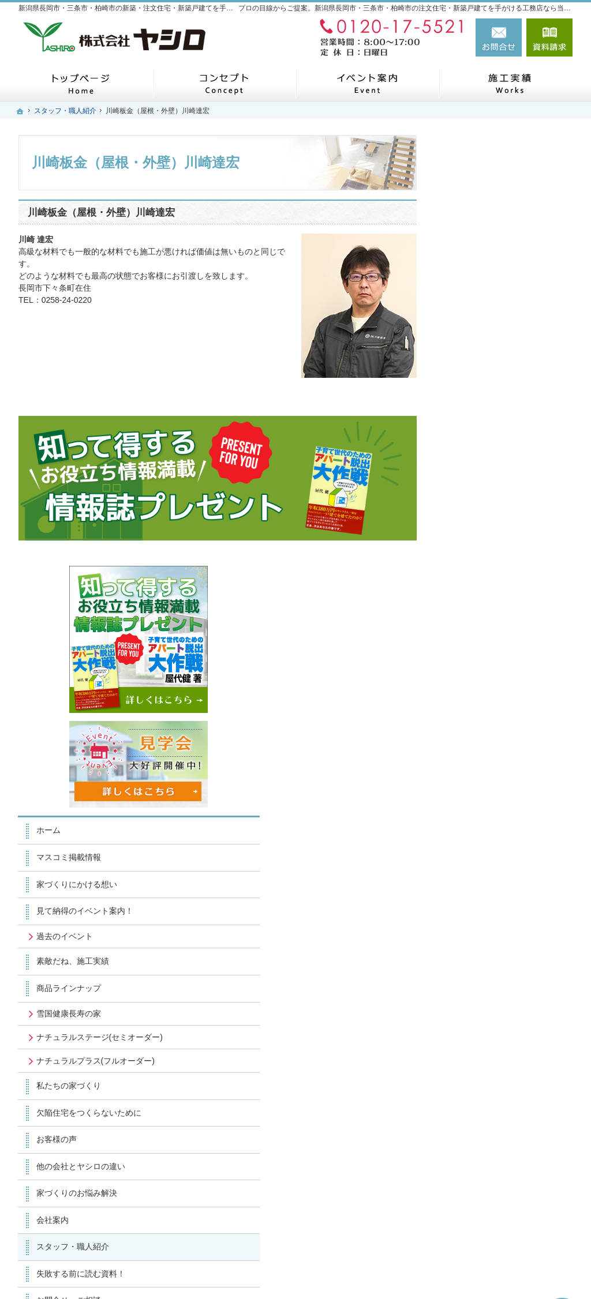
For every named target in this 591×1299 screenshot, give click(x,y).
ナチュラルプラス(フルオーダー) (502, 645)
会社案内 (468, 808)
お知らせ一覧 (476, 916)
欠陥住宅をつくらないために (505, 701)
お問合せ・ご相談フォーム (503, 1217)
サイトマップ (476, 969)
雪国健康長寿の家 (484, 582)
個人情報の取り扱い (488, 943)
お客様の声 (472, 728)
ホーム (464, 399)
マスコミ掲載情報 (484, 426)
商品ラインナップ (484, 557)
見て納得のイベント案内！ (500, 480)
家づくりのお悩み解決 (492, 782)
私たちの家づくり (484, 674)
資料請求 (549, 37)
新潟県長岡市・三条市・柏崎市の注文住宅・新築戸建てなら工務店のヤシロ (392, 1271)
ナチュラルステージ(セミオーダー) (506, 611)
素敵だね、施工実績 (488, 530)
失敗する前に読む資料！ (496, 862)
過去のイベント (480, 504)
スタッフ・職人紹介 (488, 835)
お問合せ (499, 37)
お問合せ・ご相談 (484, 889)
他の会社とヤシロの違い (496, 755)
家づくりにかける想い (492, 452)
